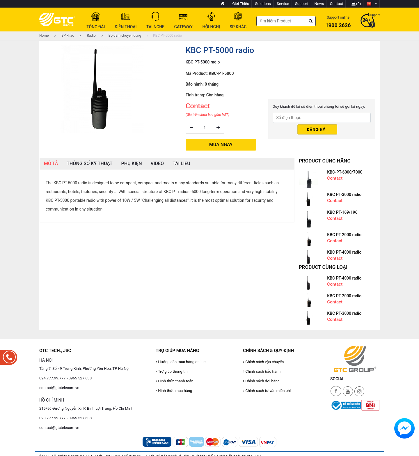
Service (283, 3)
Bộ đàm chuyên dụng (121, 35)
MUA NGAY (221, 143)
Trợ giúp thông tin (171, 370)
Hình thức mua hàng (174, 389)
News (319, 3)
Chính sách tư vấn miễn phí (267, 389)
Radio (87, 35)
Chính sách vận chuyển (263, 360)
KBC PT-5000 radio (164, 35)
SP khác (64, 35)
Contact (336, 3)
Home (44, 35)
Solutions (263, 3)
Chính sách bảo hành (261, 370)
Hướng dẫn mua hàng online (180, 360)
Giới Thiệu (240, 3)
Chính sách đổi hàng (261, 380)
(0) (356, 3)
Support (301, 3)
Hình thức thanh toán (174, 380)
